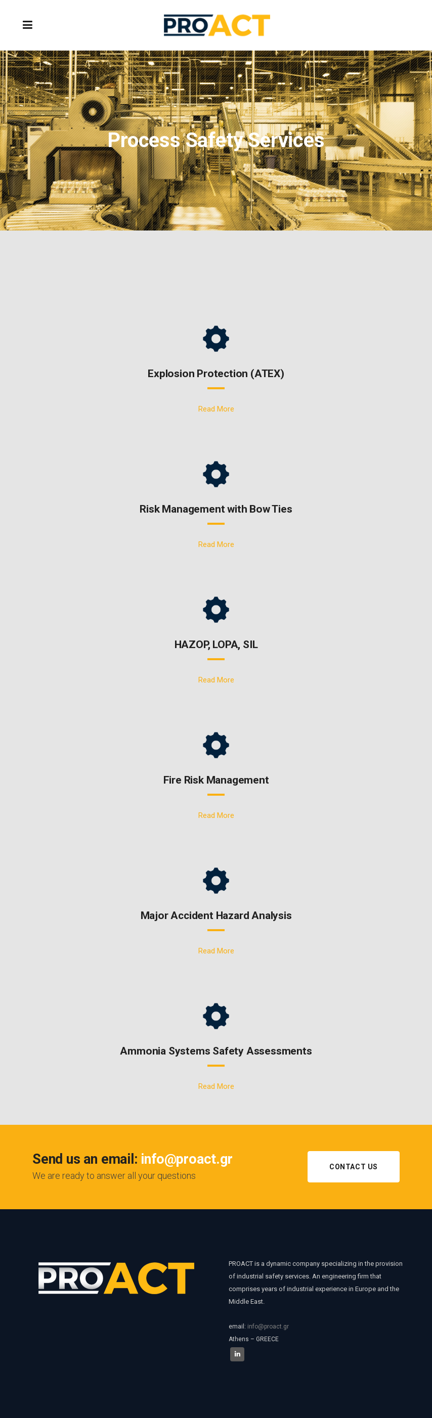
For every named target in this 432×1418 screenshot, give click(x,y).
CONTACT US (353, 1167)
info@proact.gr (268, 1326)
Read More (216, 409)
